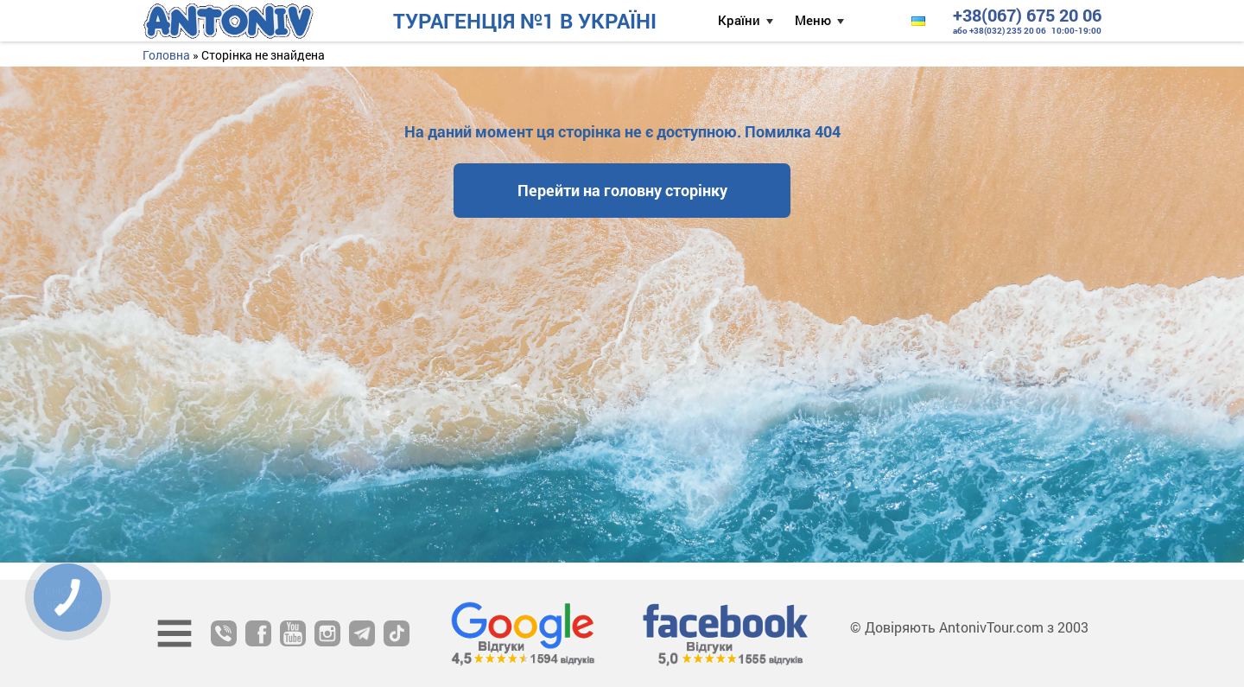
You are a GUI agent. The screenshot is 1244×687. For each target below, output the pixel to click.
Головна (166, 55)
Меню (813, 20)
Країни (739, 20)
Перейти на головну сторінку (622, 190)
